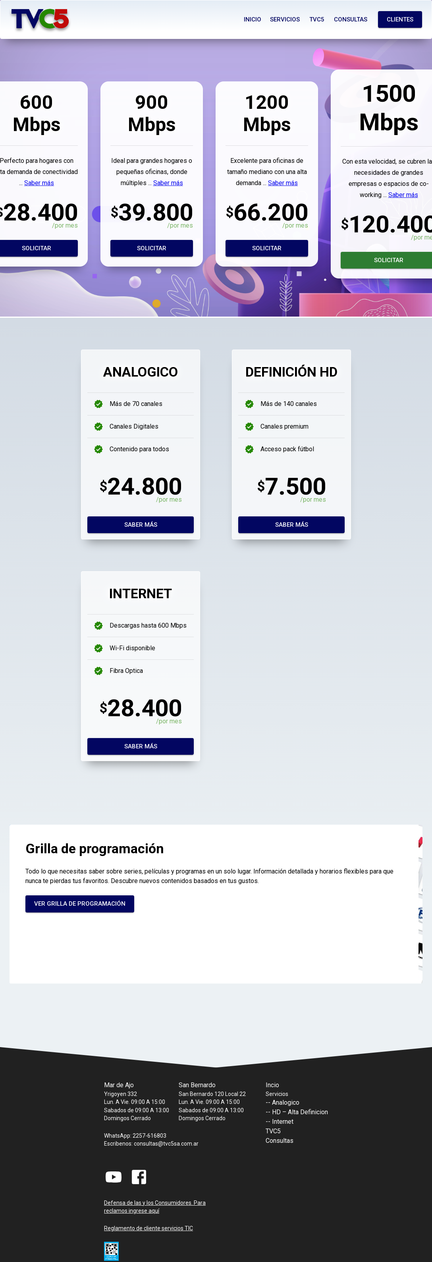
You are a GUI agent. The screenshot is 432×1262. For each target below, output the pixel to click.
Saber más (39, 183)
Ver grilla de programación (79, 903)
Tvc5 (317, 19)
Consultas (351, 19)
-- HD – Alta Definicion (297, 1112)
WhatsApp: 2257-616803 (135, 1136)
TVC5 (273, 1131)
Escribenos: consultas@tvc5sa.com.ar (151, 1143)
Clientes (400, 19)
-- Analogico (282, 1102)
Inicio (252, 19)
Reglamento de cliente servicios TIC (148, 1228)
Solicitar (151, 248)
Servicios (285, 19)
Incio (272, 1085)
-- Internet (279, 1121)
